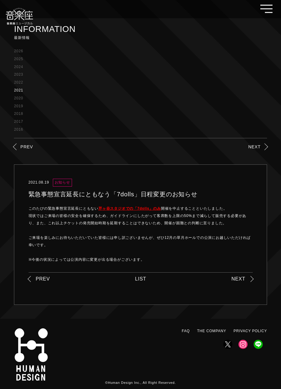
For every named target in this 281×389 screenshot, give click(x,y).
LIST (140, 278)
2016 (18, 129)
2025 (18, 59)
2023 (18, 74)
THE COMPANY (211, 331)
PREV (26, 146)
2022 (18, 82)
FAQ (186, 331)
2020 (18, 98)
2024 (18, 67)
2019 (18, 106)
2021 (18, 90)
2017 (18, 121)
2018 (18, 114)
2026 (18, 51)
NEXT (254, 146)
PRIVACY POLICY (250, 331)
